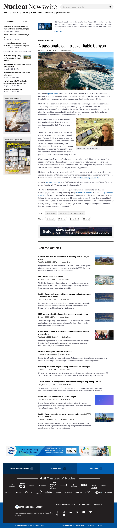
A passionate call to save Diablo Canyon (72, 45)
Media (100, 525)
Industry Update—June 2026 (12, 89)
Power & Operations (45, 40)
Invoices (91, 525)
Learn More (58, 31)
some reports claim (53, 182)
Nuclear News (65, 262)
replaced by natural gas (89, 177)
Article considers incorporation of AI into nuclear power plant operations (70, 381)
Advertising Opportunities (65, 505)
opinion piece (52, 93)
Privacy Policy (67, 525)
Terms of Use (80, 525)
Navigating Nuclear (84, 505)
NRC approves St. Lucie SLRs (50, 276)
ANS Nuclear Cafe (67, 50)
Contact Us (98, 505)
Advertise (49, 12)
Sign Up (25, 12)
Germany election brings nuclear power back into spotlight (64, 366)
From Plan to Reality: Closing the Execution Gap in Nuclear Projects (12, 58)
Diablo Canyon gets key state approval (55, 351)
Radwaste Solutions (67, 419)
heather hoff (63, 213)
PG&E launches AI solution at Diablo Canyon (57, 396)
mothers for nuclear (77, 213)
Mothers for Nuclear (84, 192)
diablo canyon (51, 213)
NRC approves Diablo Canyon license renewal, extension (63, 314)
